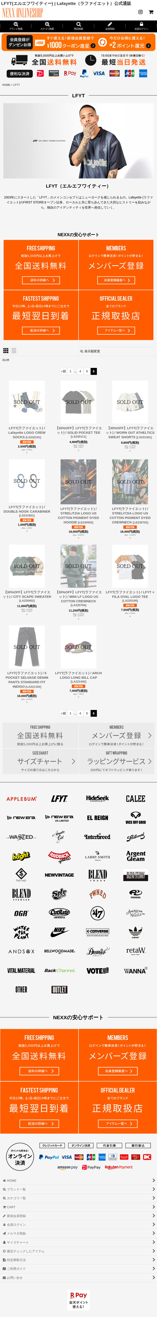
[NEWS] (140, 12)
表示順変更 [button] (90, 351)
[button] (78, 26)
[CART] (151, 12)
